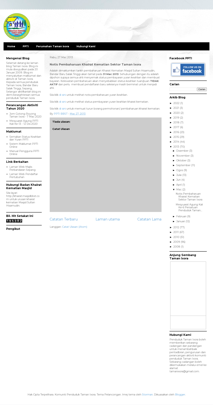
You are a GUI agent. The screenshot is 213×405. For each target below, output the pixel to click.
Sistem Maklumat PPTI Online (23, 145)
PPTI (26, 46)
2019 (176, 117)
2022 (176, 103)
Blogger (180, 394)
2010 (176, 237)
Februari (181, 216)
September (183, 165)
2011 (176, 232)
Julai (179, 175)
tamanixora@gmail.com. (185, 371)
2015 (176, 137)
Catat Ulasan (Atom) (74, 226)
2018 (176, 122)
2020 (177, 112)
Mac (179, 189)
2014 (176, 141)
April (179, 184)
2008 (177, 246)
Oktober (181, 160)
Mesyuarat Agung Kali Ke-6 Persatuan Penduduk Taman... (189, 207)
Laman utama (107, 219)
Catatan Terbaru (64, 219)
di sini (62, 94)
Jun (178, 179)
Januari (181, 221)
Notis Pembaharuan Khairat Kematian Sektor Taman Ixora (189, 196)
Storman (147, 394)
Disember (182, 150)
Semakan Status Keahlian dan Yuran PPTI (25, 138)
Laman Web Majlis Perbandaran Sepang (22, 168)
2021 (176, 108)
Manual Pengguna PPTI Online (24, 153)
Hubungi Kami (86, 46)
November (183, 155)
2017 (176, 127)
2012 (176, 227)
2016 (176, 132)
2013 (176, 146)
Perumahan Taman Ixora (52, 46)
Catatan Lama (149, 219)
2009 (177, 241)
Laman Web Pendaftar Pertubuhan (23, 176)
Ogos (180, 170)
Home (11, 46)
